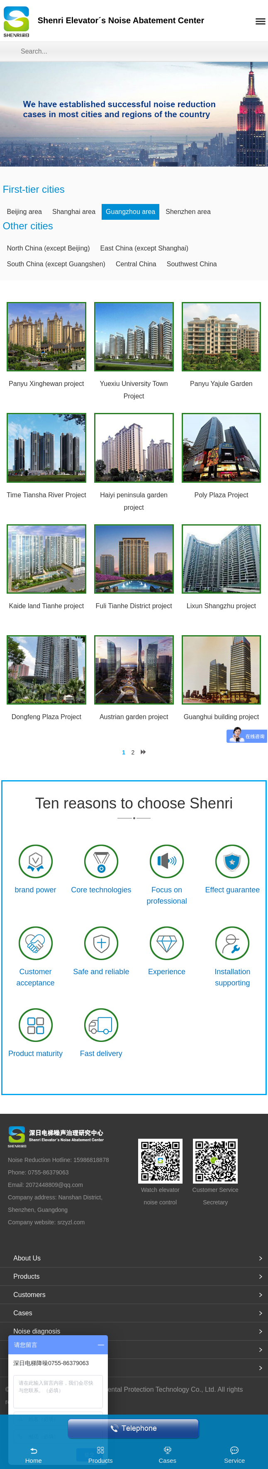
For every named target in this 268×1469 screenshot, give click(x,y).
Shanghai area (73, 211)
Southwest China (192, 264)
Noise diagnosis (36, 1331)
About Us (27, 1258)
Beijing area (24, 211)
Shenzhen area (188, 211)
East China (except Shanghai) (144, 248)
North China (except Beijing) (48, 248)
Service (234, 1460)
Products (26, 1276)
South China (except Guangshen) (56, 264)
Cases (22, 1313)
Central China (136, 264)
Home (33, 1460)
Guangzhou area (130, 211)
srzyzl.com (71, 1222)
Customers (29, 1294)
